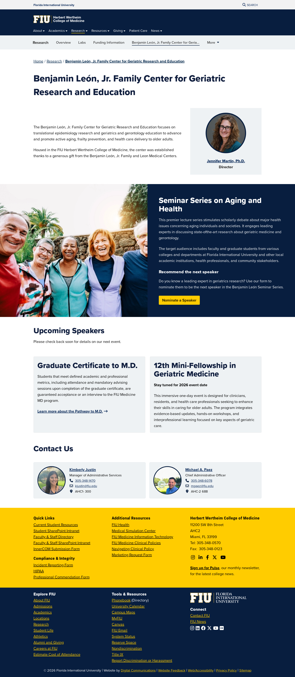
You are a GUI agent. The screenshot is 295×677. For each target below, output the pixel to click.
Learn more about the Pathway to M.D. (70, 411)
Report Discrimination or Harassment (142, 660)
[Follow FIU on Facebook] (204, 628)
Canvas (118, 624)
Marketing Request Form (132, 554)
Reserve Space (124, 642)
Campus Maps (123, 612)
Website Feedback (171, 670)
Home (38, 61)
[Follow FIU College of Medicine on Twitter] (215, 557)
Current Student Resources (55, 524)
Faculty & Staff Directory (53, 536)
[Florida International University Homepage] (53, 5)
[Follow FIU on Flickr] (222, 628)
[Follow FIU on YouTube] (216, 628)
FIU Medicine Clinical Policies (136, 542)
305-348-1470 (85, 480)
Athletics (40, 636)
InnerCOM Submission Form (56, 548)
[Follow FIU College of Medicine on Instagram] (193, 557)
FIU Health (120, 524)
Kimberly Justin (82, 469)
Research (41, 44)
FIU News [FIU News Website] (198, 621)
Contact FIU (200, 615)
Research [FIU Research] (41, 624)
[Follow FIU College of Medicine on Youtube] (223, 557)
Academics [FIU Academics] (42, 612)
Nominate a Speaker (179, 300)
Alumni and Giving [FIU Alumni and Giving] (48, 642)
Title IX (117, 654)
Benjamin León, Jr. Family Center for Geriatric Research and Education (125, 61)
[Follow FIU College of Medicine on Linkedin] (201, 557)
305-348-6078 (201, 480)
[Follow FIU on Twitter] (210, 628)
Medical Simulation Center (134, 530)
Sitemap (245, 670)
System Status (123, 636)
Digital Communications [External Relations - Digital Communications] (138, 670)
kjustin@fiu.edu (86, 486)
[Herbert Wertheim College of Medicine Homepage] (58, 19)
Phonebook (121, 600)
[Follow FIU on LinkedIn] (198, 628)
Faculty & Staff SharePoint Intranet (61, 542)
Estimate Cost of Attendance (56, 654)
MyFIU (117, 618)
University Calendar (128, 606)
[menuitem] (39, 30)
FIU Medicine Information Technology (142, 536)
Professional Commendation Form (61, 577)
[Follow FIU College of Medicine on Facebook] (208, 557)
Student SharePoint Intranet (56, 530)
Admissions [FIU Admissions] (42, 606)
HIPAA (38, 571)
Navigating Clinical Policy (133, 548)
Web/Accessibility (201, 670)
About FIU (41, 600)
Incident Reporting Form (53, 565)
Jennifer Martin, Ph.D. (226, 161)
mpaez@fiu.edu (202, 486)
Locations (41, 618)
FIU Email (119, 630)
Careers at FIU (45, 648)
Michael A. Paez (198, 469)
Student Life (43, 630)
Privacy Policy (226, 670)
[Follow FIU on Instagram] (193, 628)
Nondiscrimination (127, 648)
